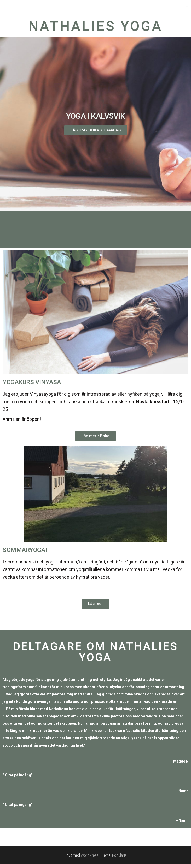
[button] (95, 130)
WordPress (90, 855)
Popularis (119, 855)
